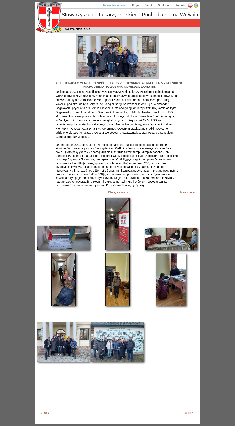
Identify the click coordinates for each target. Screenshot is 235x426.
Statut (149, 5)
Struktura (164, 5)
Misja (136, 5)
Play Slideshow (120, 192)
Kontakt (180, 5)
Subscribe (189, 192)
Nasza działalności (115, 5)
